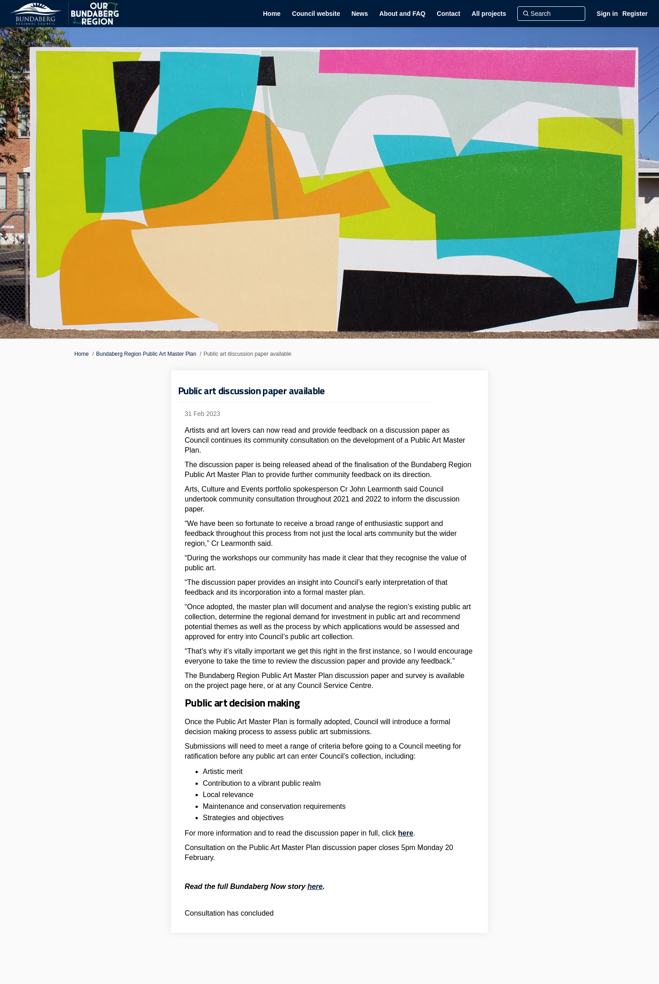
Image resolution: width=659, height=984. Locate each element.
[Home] (272, 13)
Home (81, 354)
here (405, 833)
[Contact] (449, 13)
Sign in (607, 13)
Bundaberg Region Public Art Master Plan (146, 354)
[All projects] (488, 13)
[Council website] (316, 13)
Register (635, 13)
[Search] (551, 13)
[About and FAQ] (402, 13)
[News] (359, 13)
